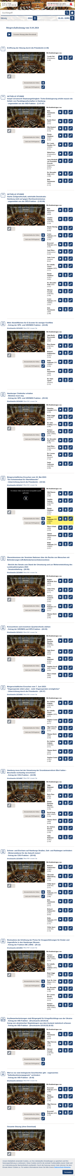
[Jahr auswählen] (32, 18)
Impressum (52, 1169)
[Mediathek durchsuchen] (33, 13)
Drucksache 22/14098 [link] (22, 858)
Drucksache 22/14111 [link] (22, 632)
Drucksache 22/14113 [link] (22, 1081)
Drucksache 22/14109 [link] (22, 328)
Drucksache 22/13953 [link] (22, 948)
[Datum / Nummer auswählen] (66, 18)
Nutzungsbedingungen (17, 1169)
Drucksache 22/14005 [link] (22, 572)
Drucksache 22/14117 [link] (22, 485)
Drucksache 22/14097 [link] (22, 778)
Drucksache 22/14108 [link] (22, 401)
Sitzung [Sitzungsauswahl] (4, 18)
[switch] (11, 76)
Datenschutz (36, 1169)
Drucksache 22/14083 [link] (22, 694)
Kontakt (65, 1169)
